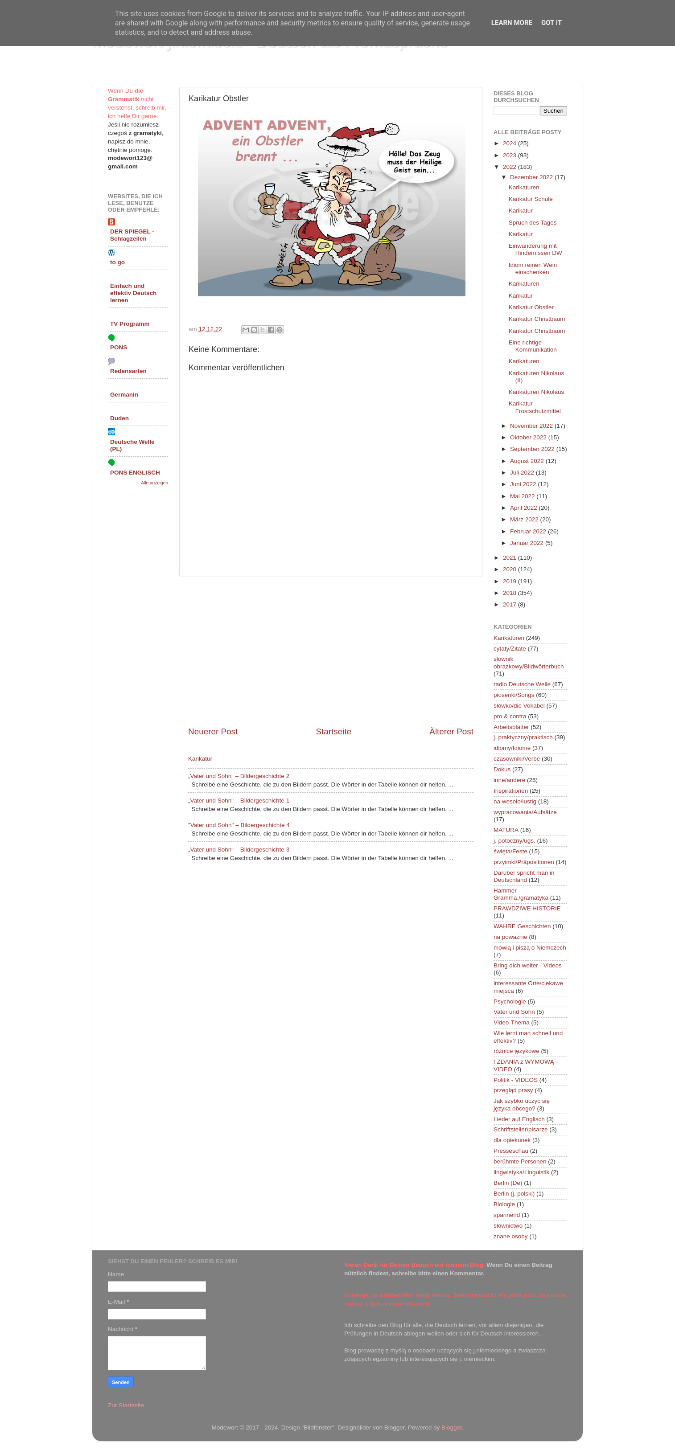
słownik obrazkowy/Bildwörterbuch (529, 662)
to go (117, 262)
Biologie (504, 1204)
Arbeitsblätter (511, 727)
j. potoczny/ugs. (514, 840)
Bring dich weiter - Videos (528, 965)
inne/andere (509, 780)
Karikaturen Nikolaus (536, 392)
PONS (118, 347)
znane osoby (511, 1236)
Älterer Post (451, 731)
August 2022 (528, 461)
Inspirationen (511, 790)
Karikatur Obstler (531, 307)
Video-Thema (512, 1022)
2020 (510, 569)
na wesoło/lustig (515, 801)
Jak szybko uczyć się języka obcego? (522, 1104)
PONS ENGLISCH (135, 472)
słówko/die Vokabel (519, 705)
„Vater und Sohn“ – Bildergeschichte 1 (238, 800)
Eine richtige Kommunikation (533, 346)
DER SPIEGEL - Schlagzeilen (132, 235)
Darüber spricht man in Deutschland (524, 876)
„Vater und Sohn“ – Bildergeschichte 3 (238, 849)
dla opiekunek (512, 1140)
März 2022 (525, 519)
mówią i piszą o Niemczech (530, 947)
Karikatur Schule (531, 199)
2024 (510, 143)
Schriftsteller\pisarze (521, 1129)
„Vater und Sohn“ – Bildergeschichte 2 (238, 776)
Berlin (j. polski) (514, 1193)
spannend (507, 1215)
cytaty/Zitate (510, 648)
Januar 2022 (527, 543)
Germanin (124, 394)
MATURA (506, 830)
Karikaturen (524, 187)
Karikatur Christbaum (537, 318)
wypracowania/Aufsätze (525, 812)
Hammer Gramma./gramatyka (521, 894)
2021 (510, 557)
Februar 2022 (529, 531)
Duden (119, 418)
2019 (510, 581)
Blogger (451, 1427)
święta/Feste (510, 851)
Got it (551, 23)
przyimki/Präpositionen (524, 862)
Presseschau (511, 1150)
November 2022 (532, 425)
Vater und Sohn (514, 1011)
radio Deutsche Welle (522, 684)
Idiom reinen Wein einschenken (533, 268)
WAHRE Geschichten (522, 926)
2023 (510, 155)
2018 (510, 593)
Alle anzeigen (154, 482)
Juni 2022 (524, 484)
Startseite (333, 731)
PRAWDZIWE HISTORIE (527, 908)
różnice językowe (516, 1051)
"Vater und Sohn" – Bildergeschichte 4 (239, 825)
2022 (510, 167)
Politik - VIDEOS (516, 1080)
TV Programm (130, 323)
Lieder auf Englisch (519, 1119)
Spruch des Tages (533, 222)
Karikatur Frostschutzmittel (535, 407)
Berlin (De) (508, 1183)
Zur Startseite (126, 1405)
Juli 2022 (523, 472)
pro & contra (510, 716)
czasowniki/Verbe (517, 758)
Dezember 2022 (532, 177)
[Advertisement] (330, 651)
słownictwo (508, 1225)
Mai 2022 (523, 496)
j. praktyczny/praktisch (523, 737)
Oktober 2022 (529, 437)
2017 (510, 604)
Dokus (502, 769)
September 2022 (533, 449)
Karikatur (200, 758)
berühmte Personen (520, 1161)
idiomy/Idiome (512, 748)
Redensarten (128, 371)
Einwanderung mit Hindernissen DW (535, 249)
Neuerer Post (213, 731)
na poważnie (510, 937)
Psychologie (510, 1001)
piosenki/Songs (514, 695)
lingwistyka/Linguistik (521, 1172)
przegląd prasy (513, 1090)
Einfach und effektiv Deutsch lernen (133, 293)
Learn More (511, 23)
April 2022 (524, 507)
